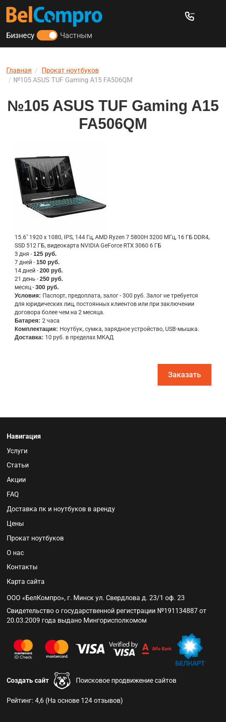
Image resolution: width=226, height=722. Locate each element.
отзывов (107, 700)
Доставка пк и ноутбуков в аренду (61, 509)
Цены (15, 524)
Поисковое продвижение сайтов (126, 680)
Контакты (22, 567)
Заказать (184, 374)
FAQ (13, 494)
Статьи (18, 465)
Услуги (17, 451)
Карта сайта (26, 582)
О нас (15, 553)
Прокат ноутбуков (35, 538)
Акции (16, 480)
